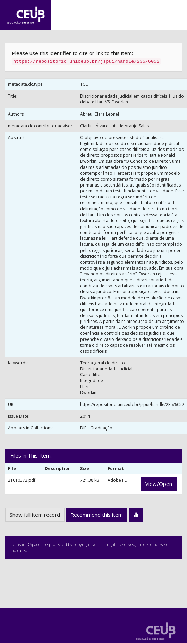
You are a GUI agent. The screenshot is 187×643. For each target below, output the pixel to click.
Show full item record (35, 514)
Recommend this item (96, 514)
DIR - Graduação (96, 428)
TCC (84, 84)
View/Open (158, 483)
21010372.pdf (21, 480)
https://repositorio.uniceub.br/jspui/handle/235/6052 (132, 404)
